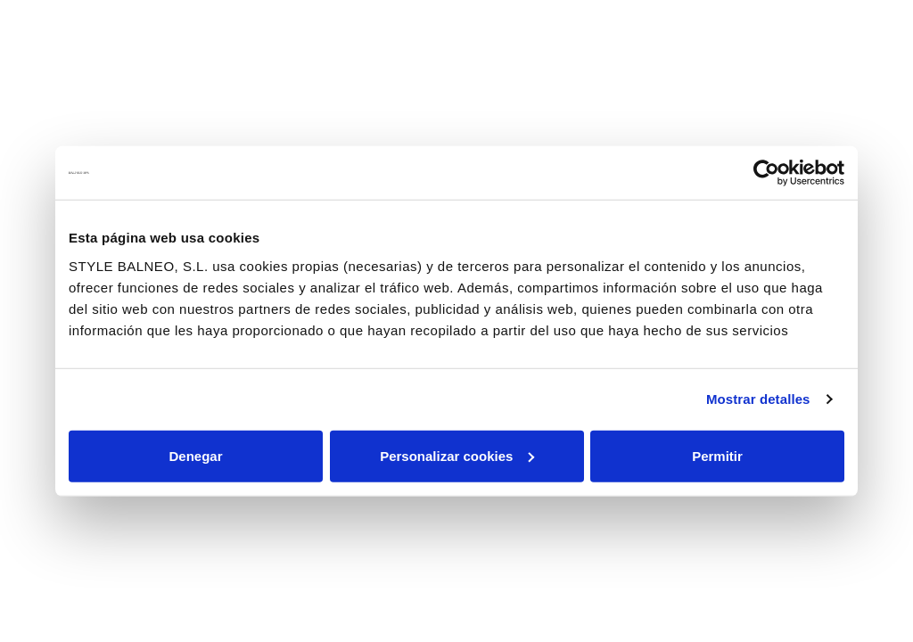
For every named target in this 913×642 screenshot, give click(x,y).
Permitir (717, 455)
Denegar (195, 455)
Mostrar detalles (758, 399)
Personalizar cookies (457, 455)
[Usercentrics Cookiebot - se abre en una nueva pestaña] (766, 173)
